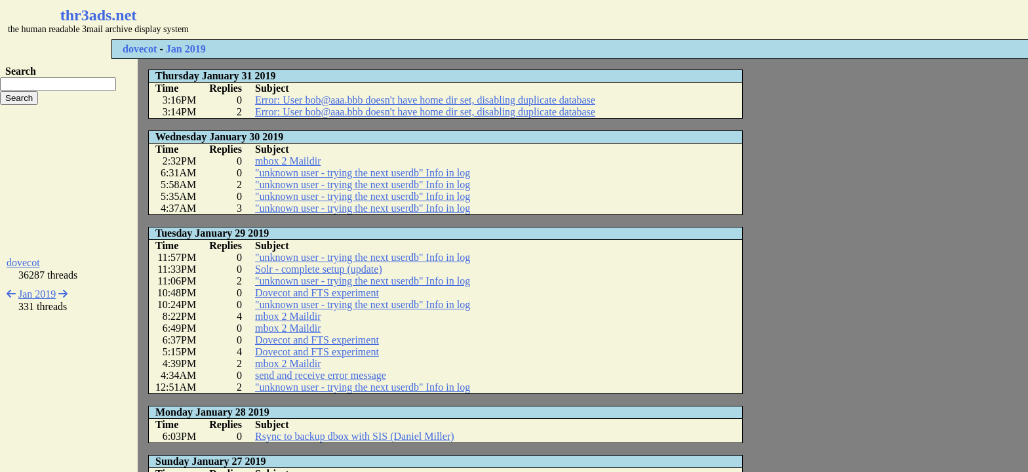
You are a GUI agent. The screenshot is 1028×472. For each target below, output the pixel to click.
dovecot (140, 48)
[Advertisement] (390, 19)
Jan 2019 (186, 48)
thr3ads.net (98, 15)
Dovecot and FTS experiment (317, 292)
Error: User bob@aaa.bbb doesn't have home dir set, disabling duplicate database (425, 100)
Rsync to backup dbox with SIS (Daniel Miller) (354, 436)
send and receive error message (320, 375)
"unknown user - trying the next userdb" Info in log (362, 172)
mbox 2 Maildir (288, 161)
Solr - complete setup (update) (318, 269)
